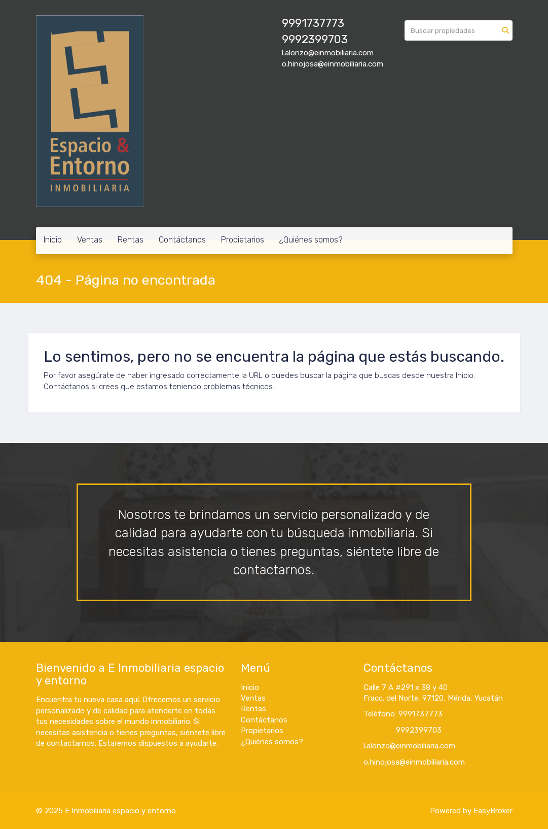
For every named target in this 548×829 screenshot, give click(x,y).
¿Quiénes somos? (310, 240)
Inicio (53, 240)
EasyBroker (493, 810)
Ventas (89, 240)
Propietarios (242, 240)
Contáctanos (182, 240)
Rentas (130, 240)
